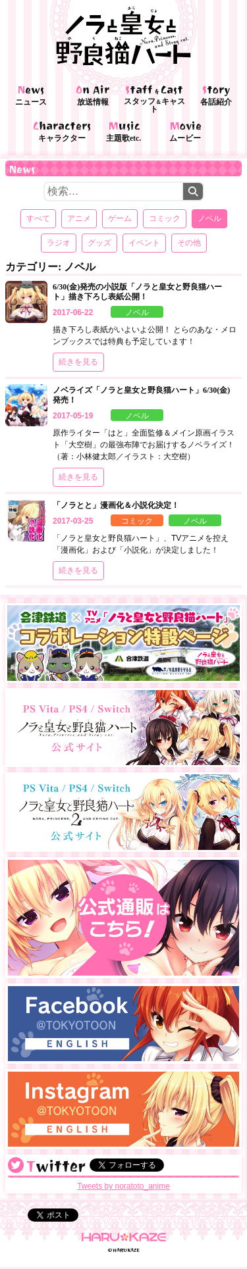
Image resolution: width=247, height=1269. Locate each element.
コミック (164, 218)
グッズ (99, 242)
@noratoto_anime (16, 1165)
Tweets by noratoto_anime (123, 1186)
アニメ (79, 218)
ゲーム (120, 218)
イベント (144, 242)
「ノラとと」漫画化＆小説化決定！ (116, 505)
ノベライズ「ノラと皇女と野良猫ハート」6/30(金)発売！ (141, 395)
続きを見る (78, 361)
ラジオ (58, 242)
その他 (189, 242)
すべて (38, 218)
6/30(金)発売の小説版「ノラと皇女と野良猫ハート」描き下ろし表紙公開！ (137, 291)
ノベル (137, 312)
